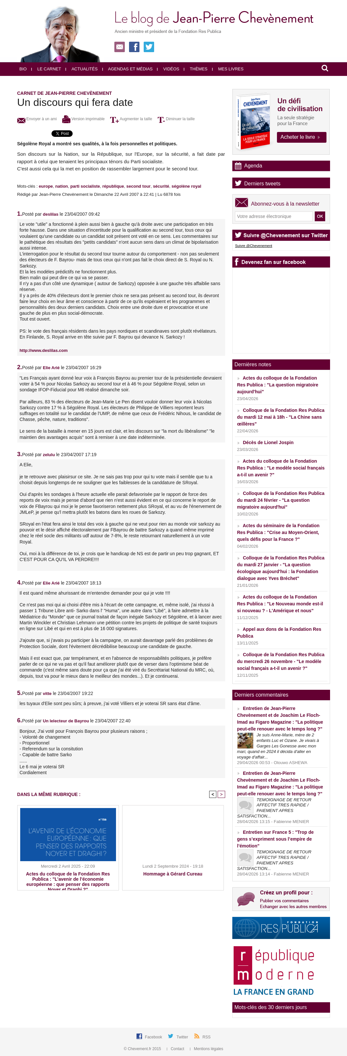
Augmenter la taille (131, 119)
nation (61, 186)
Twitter (183, 1037)
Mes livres (228, 68)
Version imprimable (83, 119)
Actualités (81, 68)
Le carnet (46, 68)
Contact (176, 1049)
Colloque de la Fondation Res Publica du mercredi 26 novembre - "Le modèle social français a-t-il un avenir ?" (281, 661)
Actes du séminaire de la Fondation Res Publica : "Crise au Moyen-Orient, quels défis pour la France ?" (278, 532)
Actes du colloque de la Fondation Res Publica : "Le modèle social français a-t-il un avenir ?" (281, 467)
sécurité (161, 186)
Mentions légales (206, 1049)
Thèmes (196, 68)
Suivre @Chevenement (253, 246)
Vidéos (168, 68)
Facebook (154, 1037)
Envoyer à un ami (37, 119)
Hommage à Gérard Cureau (172, 873)
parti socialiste (85, 186)
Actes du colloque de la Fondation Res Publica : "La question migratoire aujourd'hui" (277, 384)
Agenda (253, 165)
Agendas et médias (127, 68)
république (113, 186)
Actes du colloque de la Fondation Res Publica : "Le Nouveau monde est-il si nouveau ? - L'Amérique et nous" (280, 603)
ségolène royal (186, 186)
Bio (23, 68)
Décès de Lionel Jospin (268, 442)
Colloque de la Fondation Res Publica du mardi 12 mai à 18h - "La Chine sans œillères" (281, 417)
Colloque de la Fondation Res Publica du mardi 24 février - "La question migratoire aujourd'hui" (281, 500)
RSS (207, 1037)
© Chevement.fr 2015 (143, 1049)
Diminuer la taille (176, 119)
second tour (138, 186)
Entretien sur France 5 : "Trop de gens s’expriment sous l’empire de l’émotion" (275, 839)
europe (46, 186)
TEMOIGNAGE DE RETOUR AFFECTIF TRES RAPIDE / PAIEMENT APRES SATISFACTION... (274, 808)
